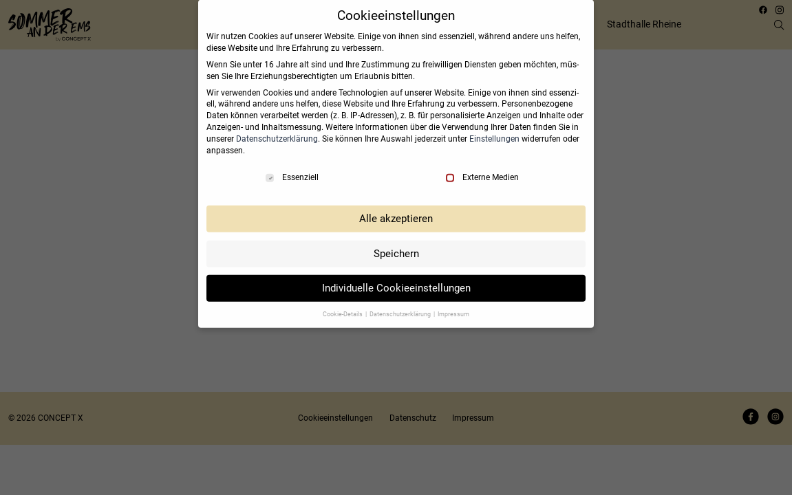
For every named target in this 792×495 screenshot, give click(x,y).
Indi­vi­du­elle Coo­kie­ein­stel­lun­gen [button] (396, 279)
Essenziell (292, 168)
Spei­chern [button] (396, 244)
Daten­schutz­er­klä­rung (277, 129)
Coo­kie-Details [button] (343, 304)
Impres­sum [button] (453, 304)
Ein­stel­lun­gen (494, 129)
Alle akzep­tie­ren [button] (396, 210)
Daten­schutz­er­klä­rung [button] (401, 304)
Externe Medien (482, 168)
